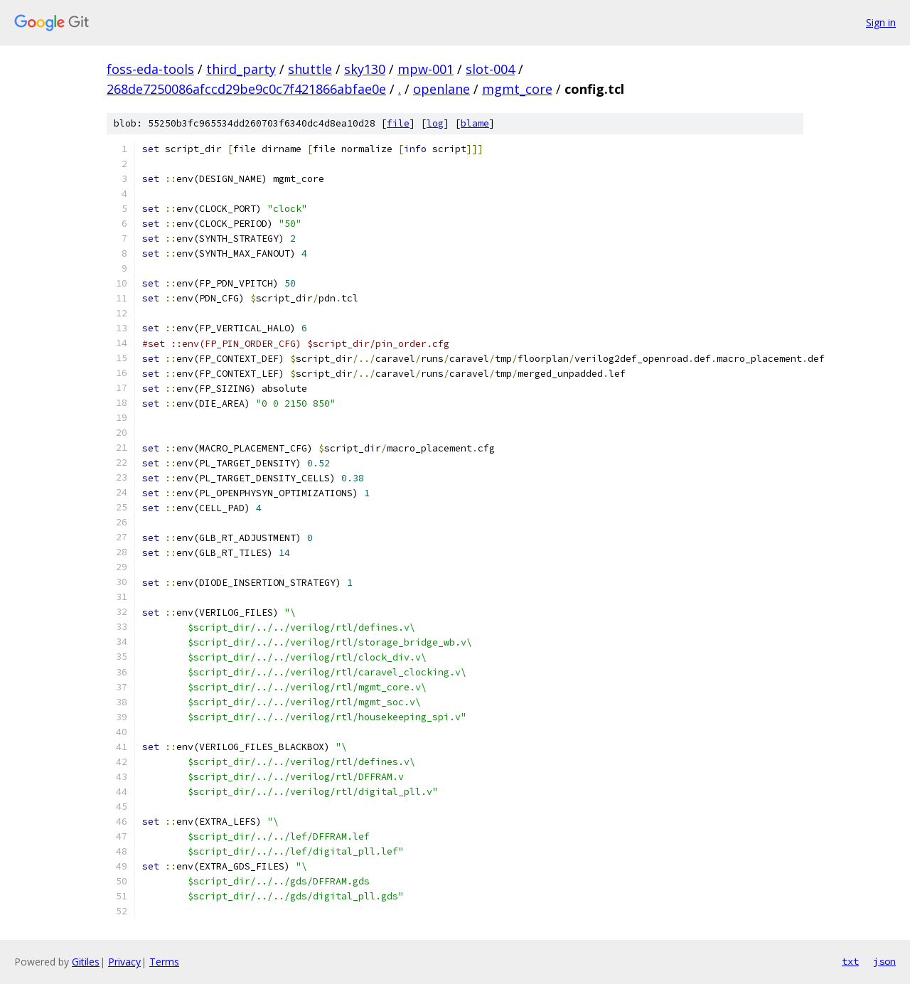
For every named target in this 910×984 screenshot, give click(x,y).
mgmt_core (517, 88)
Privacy (124, 961)
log (435, 123)
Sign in (881, 22)
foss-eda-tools (150, 68)
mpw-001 (425, 68)
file (398, 123)
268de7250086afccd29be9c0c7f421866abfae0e (246, 88)
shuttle (310, 68)
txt (850, 961)
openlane (441, 88)
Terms (164, 961)
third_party (241, 68)
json (884, 961)
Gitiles (86, 961)
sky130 (364, 68)
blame (475, 123)
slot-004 (490, 68)
